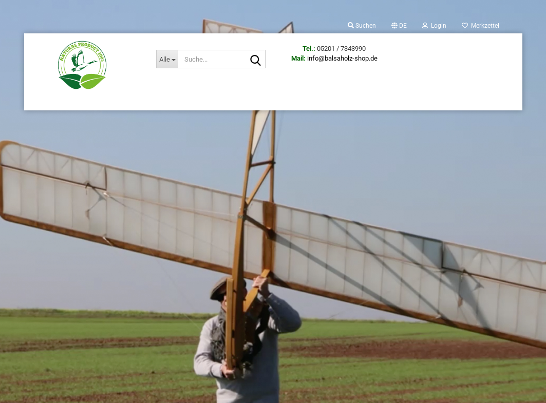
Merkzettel (480, 25)
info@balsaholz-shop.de (342, 58)
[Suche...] (167, 59)
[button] (399, 25)
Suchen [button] (362, 25)
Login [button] (434, 25)
